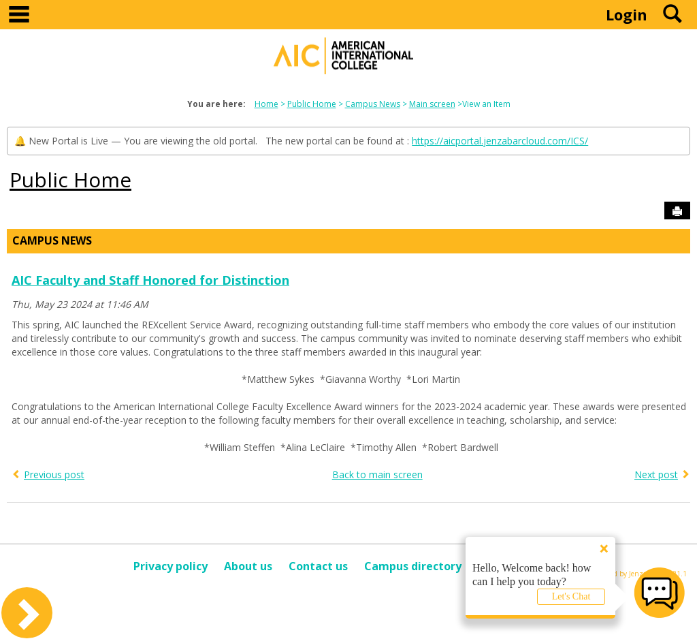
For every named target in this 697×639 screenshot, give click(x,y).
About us (248, 566)
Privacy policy (170, 566)
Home (266, 104)
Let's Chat (571, 596)
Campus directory (412, 566)
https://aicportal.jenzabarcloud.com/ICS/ (500, 140)
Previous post (54, 474)
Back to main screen (377, 474)
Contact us (318, 566)
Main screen (432, 104)
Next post (656, 474)
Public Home (311, 104)
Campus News (372, 104)
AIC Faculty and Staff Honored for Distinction (150, 280)
